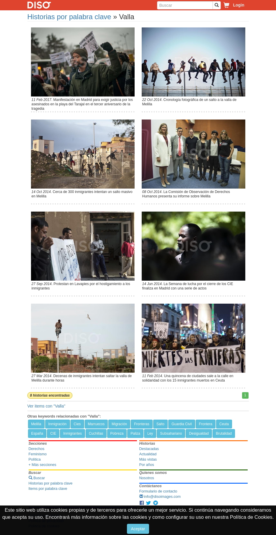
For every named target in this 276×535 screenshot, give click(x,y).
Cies (77, 424)
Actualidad (148, 454)
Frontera (205, 424)
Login (238, 5)
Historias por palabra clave (69, 17)
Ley (150, 433)
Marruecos (96, 424)
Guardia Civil (182, 424)
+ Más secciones (42, 465)
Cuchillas (96, 433)
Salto (160, 424)
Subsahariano (171, 433)
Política (35, 459)
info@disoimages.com (160, 497)
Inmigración (57, 424)
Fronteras (141, 424)
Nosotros (146, 478)
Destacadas (149, 449)
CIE (53, 433)
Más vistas (148, 459)
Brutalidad (224, 433)
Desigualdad (199, 433)
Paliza (135, 433)
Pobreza (117, 433)
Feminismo (38, 454)
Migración (119, 424)
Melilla (36, 424)
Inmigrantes (72, 433)
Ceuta (224, 424)
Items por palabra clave (48, 489)
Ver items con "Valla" (46, 406)
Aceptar (138, 528)
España (37, 433)
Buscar (37, 478)
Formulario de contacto (158, 491)
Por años (146, 465)
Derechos (37, 449)
